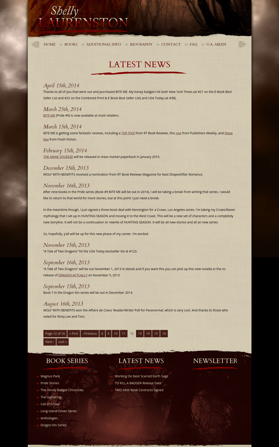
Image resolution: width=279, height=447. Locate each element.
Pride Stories (50, 383)
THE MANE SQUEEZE (58, 157)
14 (148, 333)
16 (164, 333)
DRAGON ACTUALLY (72, 275)
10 (115, 333)
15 (156, 333)
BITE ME (49, 115)
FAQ (193, 44)
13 (140, 333)
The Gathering (51, 397)
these (229, 133)
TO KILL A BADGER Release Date (138, 383)
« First (73, 333)
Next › (49, 342)
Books (70, 44)
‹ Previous (90, 333)
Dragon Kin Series (54, 425)
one (178, 133)
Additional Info (103, 44)
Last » (62, 342)
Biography (141, 44)
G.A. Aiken (216, 44)
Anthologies (49, 418)
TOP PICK (128, 133)
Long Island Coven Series (59, 411)
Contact (171, 44)
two (46, 139)
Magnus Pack (50, 376)
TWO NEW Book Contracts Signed (139, 390)
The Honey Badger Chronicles (62, 390)
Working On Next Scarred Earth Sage (141, 376)
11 (124, 333)
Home (49, 44)
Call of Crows (50, 404)
